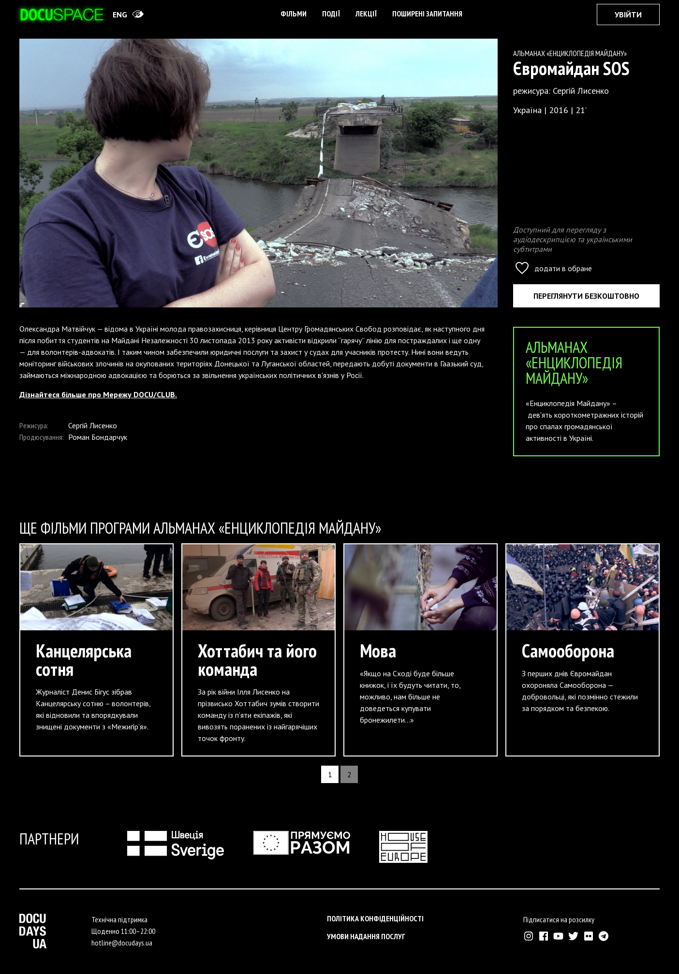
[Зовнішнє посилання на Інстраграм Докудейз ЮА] (528, 936)
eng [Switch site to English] (120, 14)
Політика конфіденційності (375, 918)
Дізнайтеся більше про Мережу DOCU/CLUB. (98, 394)
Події (331, 13)
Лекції (366, 13)
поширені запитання (427, 13)
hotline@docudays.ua (121, 942)
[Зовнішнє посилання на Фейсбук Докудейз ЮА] (543, 936)
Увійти (628, 14)
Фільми (293, 13)
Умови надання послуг (366, 936)
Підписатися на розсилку (558, 919)
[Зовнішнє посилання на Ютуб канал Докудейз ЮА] (558, 936)
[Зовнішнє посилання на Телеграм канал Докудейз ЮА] (603, 936)
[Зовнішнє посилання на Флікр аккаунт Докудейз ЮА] (588, 936)
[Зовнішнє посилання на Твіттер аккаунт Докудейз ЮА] (573, 936)
